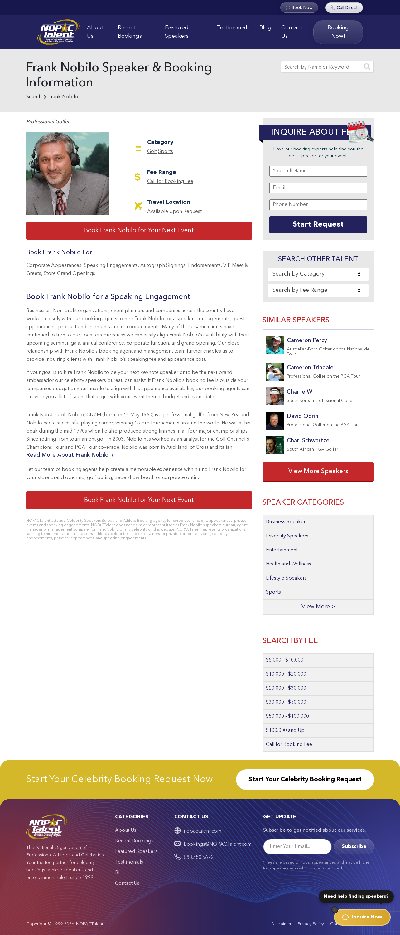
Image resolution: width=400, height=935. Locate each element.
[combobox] (318, 274)
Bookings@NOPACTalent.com (218, 844)
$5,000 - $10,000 (284, 660)
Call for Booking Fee (170, 181)
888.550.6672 (199, 857)
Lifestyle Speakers (286, 578)
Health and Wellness (288, 564)
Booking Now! (338, 32)
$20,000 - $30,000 (286, 688)
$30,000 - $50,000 (286, 702)
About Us (95, 32)
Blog (265, 28)
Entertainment (282, 550)
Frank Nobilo (63, 97)
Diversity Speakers (287, 536)
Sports (165, 151)
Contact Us (291, 32)
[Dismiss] (334, 909)
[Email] (297, 846)
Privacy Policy (311, 924)
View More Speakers (318, 471)
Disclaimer (281, 924)
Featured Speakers (177, 32)
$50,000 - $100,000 (287, 716)
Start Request (318, 224)
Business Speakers (287, 522)
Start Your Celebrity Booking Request (305, 779)
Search (33, 97)
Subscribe (354, 846)
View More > (318, 607)
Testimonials (233, 28)
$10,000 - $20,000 (286, 674)
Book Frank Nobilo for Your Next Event (139, 231)
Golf (152, 151)
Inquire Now (362, 917)
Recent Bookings (130, 32)
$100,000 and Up (285, 730)
